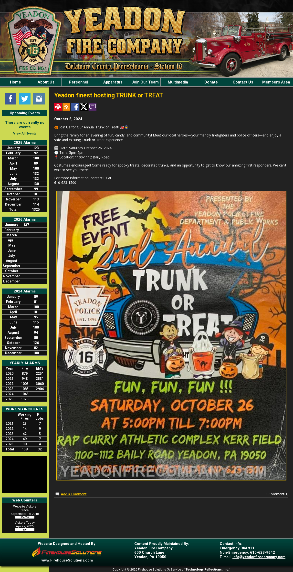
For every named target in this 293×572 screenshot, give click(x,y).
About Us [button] (46, 82)
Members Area (276, 82)
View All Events (24, 133)
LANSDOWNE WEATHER (24, 474)
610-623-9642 (262, 552)
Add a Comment (73, 494)
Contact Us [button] (243, 82)
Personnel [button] (78, 82)
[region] (146, 82)
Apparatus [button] (112, 82)
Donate (211, 82)
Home (15, 82)
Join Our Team (145, 82)
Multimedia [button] (178, 82)
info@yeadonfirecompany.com (258, 557)
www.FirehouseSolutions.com (67, 560)
